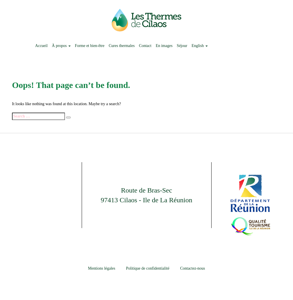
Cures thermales (122, 46)
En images (164, 46)
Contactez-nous (192, 268)
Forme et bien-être (89, 46)
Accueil (41, 46)
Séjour (182, 46)
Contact (145, 46)
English (199, 46)
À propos (61, 46)
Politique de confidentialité (147, 268)
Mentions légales (101, 268)
